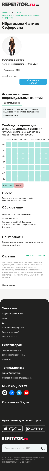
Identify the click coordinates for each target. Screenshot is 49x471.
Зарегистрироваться (11, 350)
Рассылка (6, 359)
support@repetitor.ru (11, 373)
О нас (4, 318)
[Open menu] (37, 4)
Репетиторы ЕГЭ (9, 337)
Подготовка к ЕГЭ (12, 70)
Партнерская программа (13, 327)
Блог (4, 323)
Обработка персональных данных (17, 378)
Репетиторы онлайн (11, 332)
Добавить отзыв (35, 256)
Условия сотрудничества (13, 355)
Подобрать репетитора (12, 314)
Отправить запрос (33, 81)
